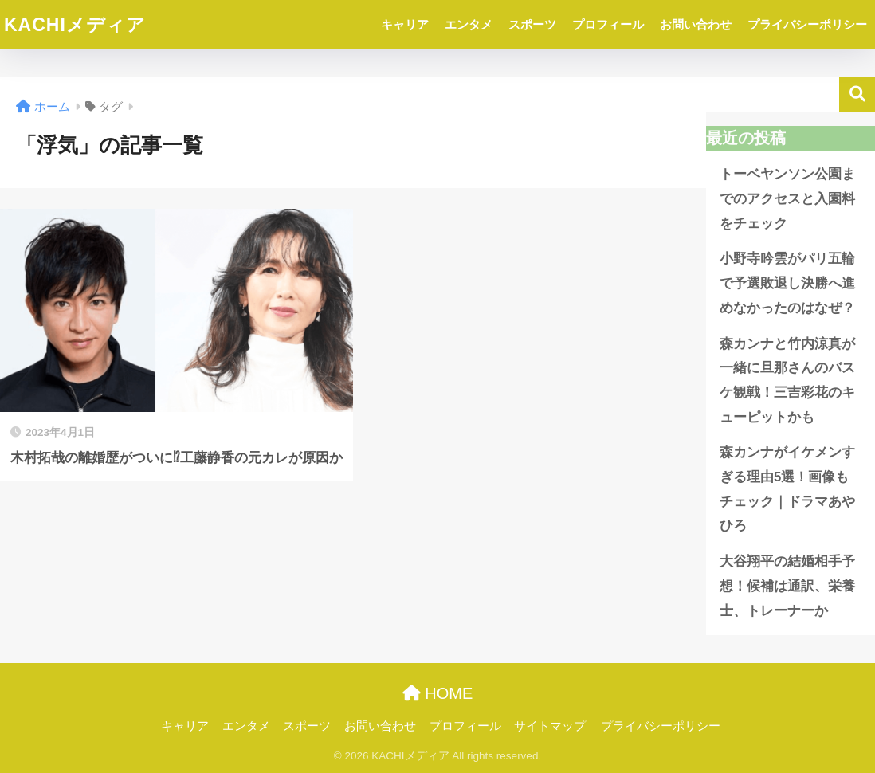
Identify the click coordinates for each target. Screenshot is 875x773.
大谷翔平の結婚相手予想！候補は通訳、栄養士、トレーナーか (787, 586)
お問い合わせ (696, 24)
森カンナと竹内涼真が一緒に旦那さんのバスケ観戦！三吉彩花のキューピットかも (787, 380)
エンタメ (468, 24)
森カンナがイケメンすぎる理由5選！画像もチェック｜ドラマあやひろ (787, 489)
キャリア (405, 24)
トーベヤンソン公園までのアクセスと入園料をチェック (787, 198)
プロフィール (608, 24)
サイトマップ (550, 726)
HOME (437, 693)
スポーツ (532, 24)
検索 (857, 94)
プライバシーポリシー (807, 24)
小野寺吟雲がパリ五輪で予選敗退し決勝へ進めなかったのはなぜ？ (787, 283)
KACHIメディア (75, 24)
